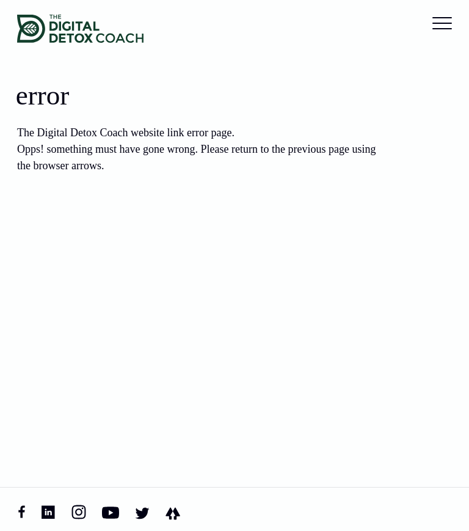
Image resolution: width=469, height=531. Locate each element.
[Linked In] (48, 512)
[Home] (80, 29)
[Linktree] (173, 512)
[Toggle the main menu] (442, 23)
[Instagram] (79, 512)
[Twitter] (142, 512)
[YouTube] (110, 512)
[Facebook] (21, 512)
